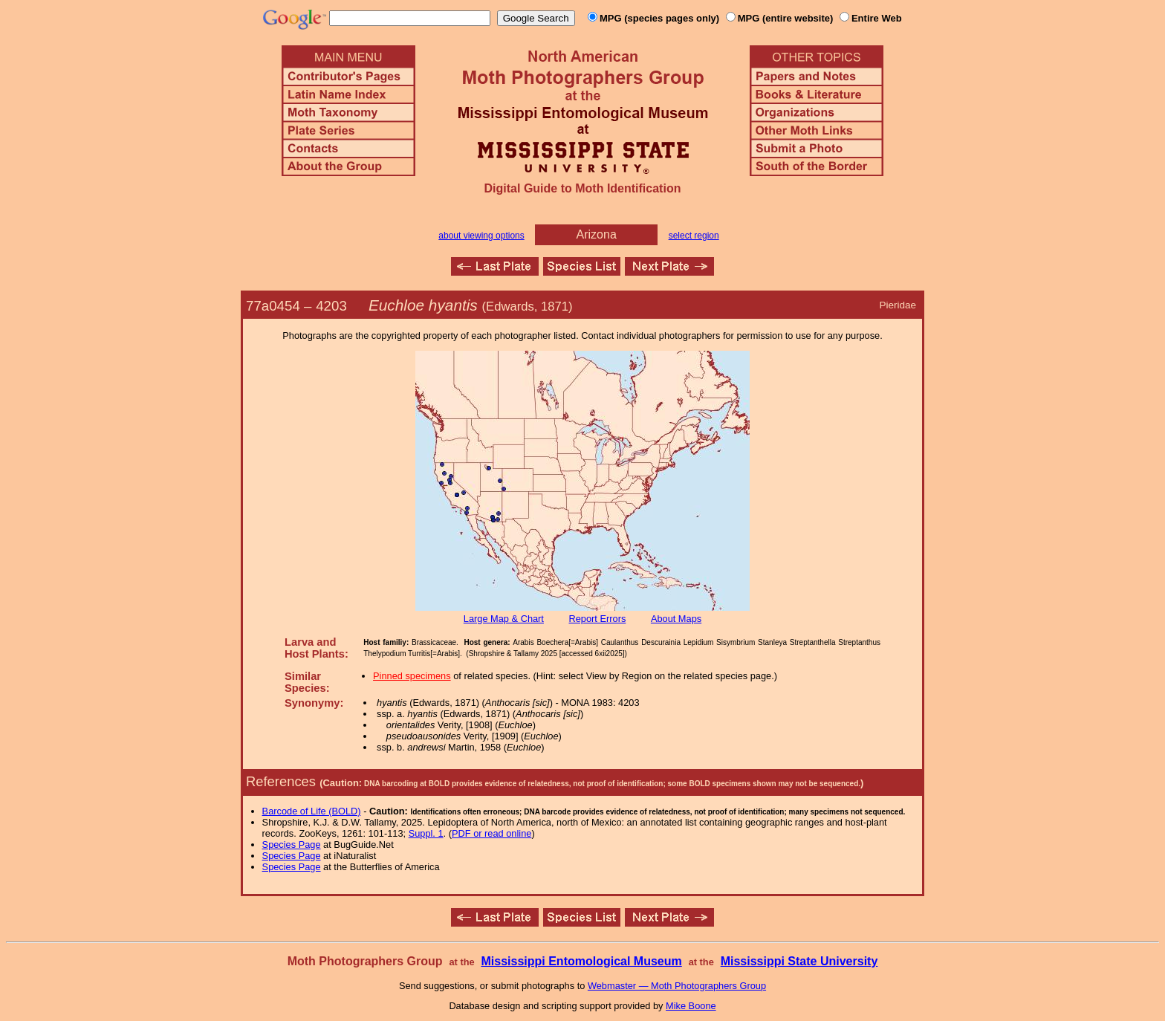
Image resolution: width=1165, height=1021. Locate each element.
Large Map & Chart (504, 618)
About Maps (676, 618)
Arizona (597, 234)
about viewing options (481, 235)
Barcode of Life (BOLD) (311, 811)
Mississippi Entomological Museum (581, 961)
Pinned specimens (412, 675)
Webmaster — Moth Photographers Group (677, 985)
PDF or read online (491, 833)
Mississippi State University (799, 961)
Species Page (291, 844)
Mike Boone (691, 1005)
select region (694, 235)
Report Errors (597, 618)
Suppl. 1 (426, 833)
